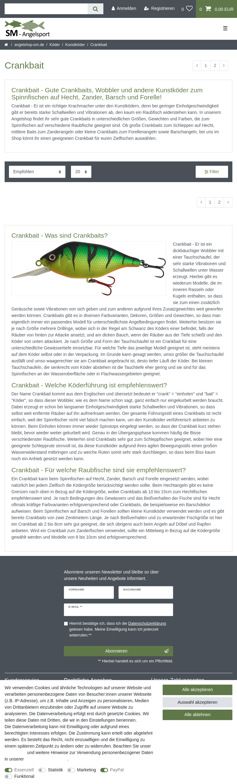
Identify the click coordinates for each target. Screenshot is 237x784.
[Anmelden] (123, 8)
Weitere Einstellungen (61, 776)
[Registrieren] (159, 8)
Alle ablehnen (198, 714)
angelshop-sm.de (29, 45)
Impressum (15, 752)
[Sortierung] (37, 172)
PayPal (117, 769)
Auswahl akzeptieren (197, 702)
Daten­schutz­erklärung (46, 759)
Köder (54, 45)
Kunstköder (75, 45)
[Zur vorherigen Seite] (197, 65)
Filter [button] (212, 172)
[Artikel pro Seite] (81, 172)
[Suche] (95, 8)
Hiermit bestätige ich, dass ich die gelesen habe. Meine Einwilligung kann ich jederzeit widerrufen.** (117, 629)
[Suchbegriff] (46, 8)
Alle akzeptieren (197, 689)
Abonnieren (136, 651)
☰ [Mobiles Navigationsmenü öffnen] (225, 28)
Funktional (25, 776)
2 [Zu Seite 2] (215, 65)
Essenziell (24, 769)
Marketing (86, 769)
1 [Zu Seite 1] (206, 65)
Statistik (55, 769)
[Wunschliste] (187, 9)
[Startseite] (6, 45)
